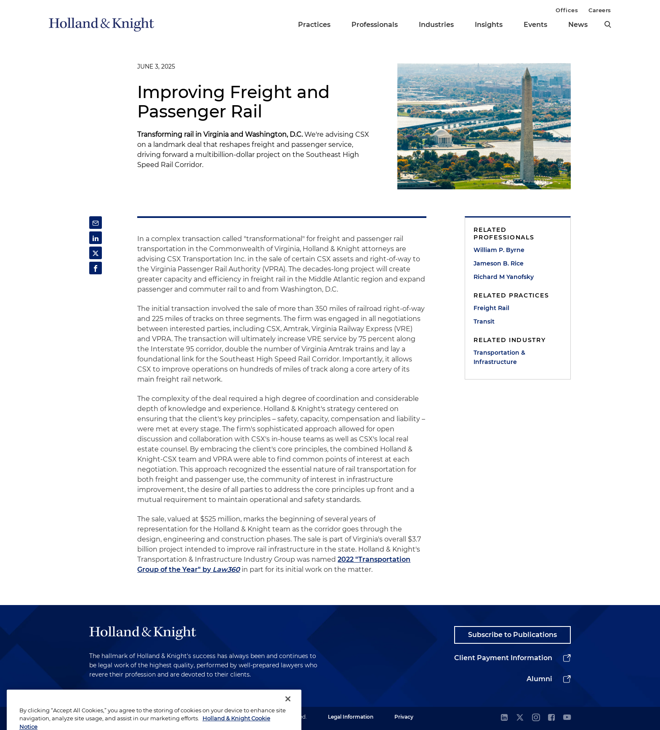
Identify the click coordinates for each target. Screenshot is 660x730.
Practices (314, 25)
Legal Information (350, 717)
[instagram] (536, 718)
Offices (567, 10)
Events (535, 25)
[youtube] (567, 718)
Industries (436, 25)
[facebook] (551, 718)
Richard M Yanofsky (504, 277)
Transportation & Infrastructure (499, 357)
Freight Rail (491, 308)
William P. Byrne (499, 250)
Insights (489, 25)
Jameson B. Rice (499, 263)
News (578, 25)
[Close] (288, 708)
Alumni (539, 679)
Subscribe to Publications (512, 635)
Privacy (403, 717)
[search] (607, 24)
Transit (484, 321)
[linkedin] (504, 718)
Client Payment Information (503, 658)
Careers (599, 10)
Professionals (374, 25)
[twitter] (520, 718)
